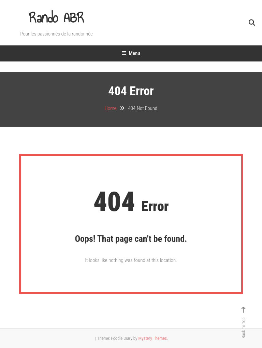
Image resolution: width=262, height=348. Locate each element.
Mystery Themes (152, 338)
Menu (131, 53)
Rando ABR (56, 18)
